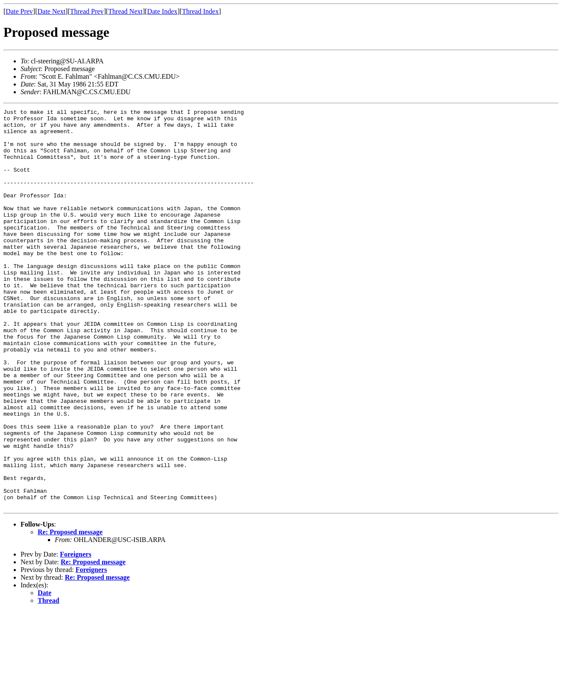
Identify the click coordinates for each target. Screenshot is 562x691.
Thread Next (125, 11)
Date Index (162, 11)
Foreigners (75, 633)
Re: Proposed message (70, 611)
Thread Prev (87, 11)
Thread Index (200, 11)
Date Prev (19, 11)
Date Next (51, 11)
